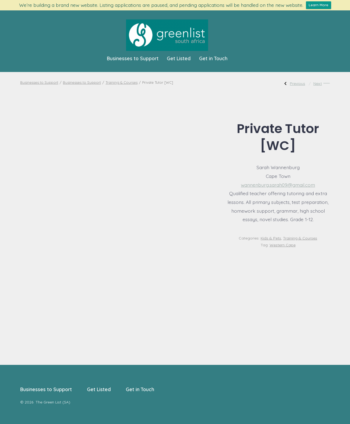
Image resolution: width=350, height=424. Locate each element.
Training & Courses (122, 82)
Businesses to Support (133, 58)
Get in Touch (213, 58)
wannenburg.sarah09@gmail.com (278, 185)
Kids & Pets (271, 238)
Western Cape (283, 245)
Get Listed (179, 58)
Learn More (318, 5)
